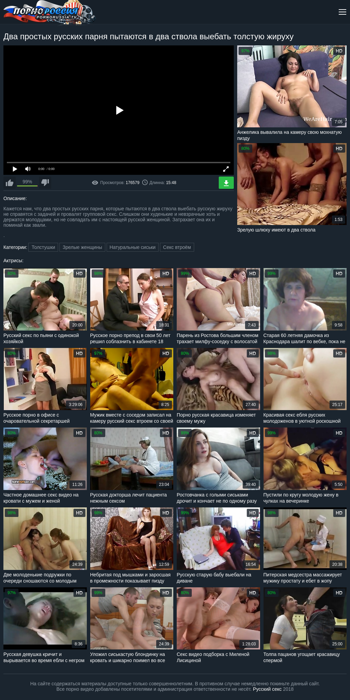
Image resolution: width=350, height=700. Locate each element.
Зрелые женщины (82, 247)
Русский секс (267, 689)
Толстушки (43, 247)
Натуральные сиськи (133, 247)
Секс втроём (177, 247)
